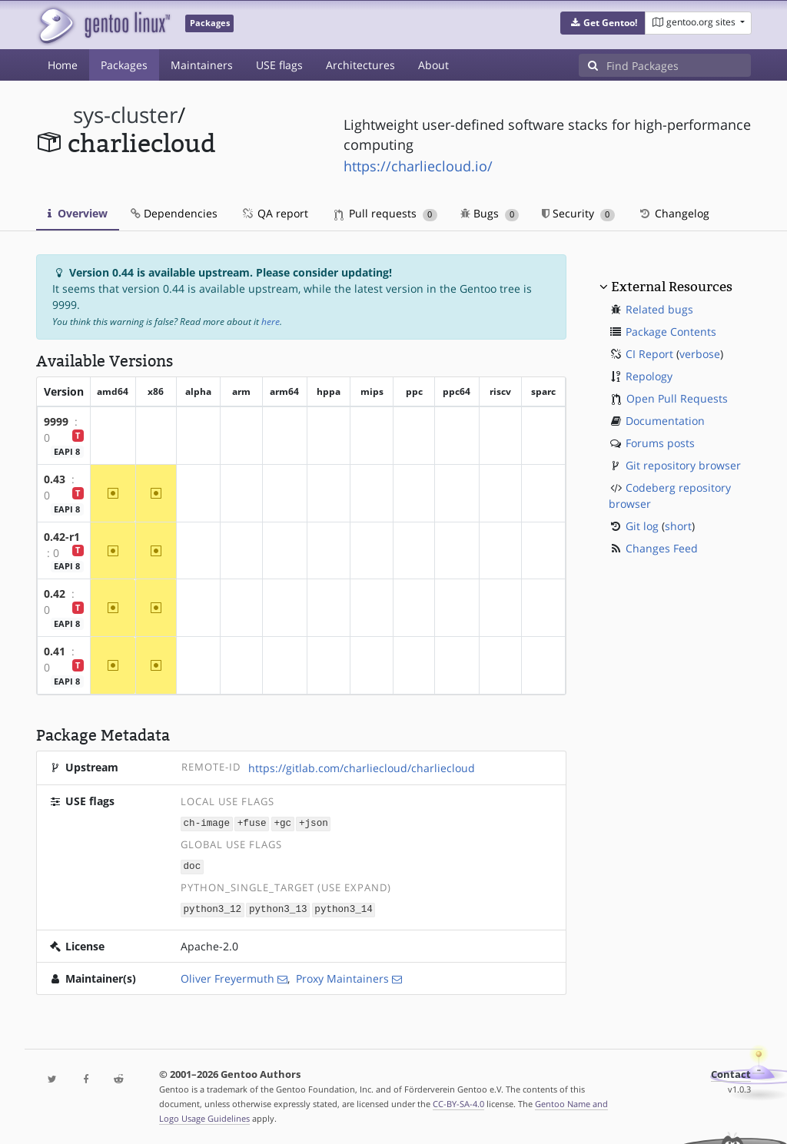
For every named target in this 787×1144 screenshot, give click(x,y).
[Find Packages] (678, 65)
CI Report (649, 354)
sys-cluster (125, 115)
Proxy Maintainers (342, 976)
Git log (642, 526)
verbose (699, 354)
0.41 (54, 651)
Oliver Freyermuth (227, 976)
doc (192, 865)
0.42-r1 (62, 536)
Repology (649, 376)
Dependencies (174, 213)
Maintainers (202, 65)
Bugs (490, 213)
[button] (603, 23)
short (678, 526)
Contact (731, 1072)
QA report (274, 213)
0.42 (54, 593)
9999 (56, 421)
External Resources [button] (671, 286)
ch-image (207, 823)
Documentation (665, 420)
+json (313, 823)
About (433, 65)
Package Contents (671, 331)
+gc (282, 823)
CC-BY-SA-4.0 (458, 1101)
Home (63, 65)
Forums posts (660, 443)
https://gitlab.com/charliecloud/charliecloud (361, 768)
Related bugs (659, 309)
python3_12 (213, 907)
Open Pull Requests (677, 398)
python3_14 (343, 907)
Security (578, 213)
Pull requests (385, 213)
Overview (78, 213)
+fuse (252, 823)
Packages (124, 65)
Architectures (360, 65)
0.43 (54, 479)
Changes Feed (662, 548)
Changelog (673, 213)
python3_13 (278, 907)
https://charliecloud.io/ (418, 166)
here (270, 321)
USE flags (279, 65)
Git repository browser (683, 465)
